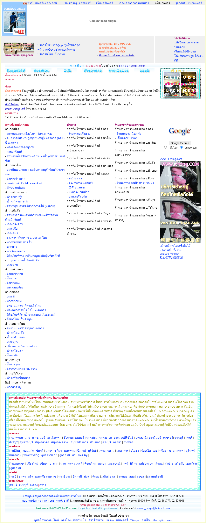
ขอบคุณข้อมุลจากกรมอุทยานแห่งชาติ (45, 500)
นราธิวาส (64, 476)
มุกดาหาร (122, 450)
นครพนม (69, 450)
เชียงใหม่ (32, 463)
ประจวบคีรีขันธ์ (123, 437)
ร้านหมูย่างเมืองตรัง (129, 133)
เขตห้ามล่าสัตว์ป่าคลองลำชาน (26, 183)
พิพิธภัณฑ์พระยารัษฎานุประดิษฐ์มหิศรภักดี (33, 255)
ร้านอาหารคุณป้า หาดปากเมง (135, 183)
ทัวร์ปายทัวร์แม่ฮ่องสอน (42, 3)
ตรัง (30, 476)
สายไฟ (146, 520)
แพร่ (125, 463)
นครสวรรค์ (75, 463)
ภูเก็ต (104, 476)
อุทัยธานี (15, 468)
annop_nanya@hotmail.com (153, 508)
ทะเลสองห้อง (15, 287)
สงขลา (141, 476)
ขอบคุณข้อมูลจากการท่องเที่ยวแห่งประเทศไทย (52, 496)
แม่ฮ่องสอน (146, 463)
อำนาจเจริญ (80, 455)
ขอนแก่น (29, 450)
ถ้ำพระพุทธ (14, 364)
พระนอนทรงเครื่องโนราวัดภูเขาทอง (29, 133)
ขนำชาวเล (76, 178)
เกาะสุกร (12, 341)
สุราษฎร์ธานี (155, 476)
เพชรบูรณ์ (114, 463)
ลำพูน (159, 463)
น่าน (63, 463)
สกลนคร (178, 450)
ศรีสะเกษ (165, 450)
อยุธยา (117, 442)
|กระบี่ (12, 476)
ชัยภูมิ (39, 450)
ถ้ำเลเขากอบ (15, 273)
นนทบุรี (79, 437)
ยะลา (113, 476)
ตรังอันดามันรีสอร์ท (81, 183)
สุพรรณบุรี (26, 442)
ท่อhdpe (134, 520)
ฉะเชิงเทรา (54, 437)
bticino (110, 520)
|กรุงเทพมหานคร (19, 437)
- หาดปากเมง (13, 301)
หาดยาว (12, 246)
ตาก (55, 463)
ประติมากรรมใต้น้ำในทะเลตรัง (26, 310)
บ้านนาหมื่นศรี (16, 187)
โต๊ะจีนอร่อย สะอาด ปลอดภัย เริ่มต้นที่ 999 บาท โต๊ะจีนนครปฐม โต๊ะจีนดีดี (189, 51)
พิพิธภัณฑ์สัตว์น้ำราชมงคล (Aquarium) (31, 314)
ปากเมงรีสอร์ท (78, 196)
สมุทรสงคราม (60, 442)
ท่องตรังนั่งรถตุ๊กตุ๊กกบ (20, 147)
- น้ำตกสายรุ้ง (13, 197)
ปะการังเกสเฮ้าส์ (79, 192)
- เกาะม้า (10, 296)
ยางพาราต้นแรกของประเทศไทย (27, 237)
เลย (155, 450)
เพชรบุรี (168, 437)
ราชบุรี (178, 437)
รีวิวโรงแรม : (97, 520)
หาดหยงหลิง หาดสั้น (19, 242)
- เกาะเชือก (12, 228)
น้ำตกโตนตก (15, 350)
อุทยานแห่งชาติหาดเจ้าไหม (24, 305)
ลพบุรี (189, 437)
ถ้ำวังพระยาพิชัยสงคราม (22, 369)
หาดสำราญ (14, 387)
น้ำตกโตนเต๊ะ (15, 332)
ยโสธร (135, 450)
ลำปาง (168, 463)
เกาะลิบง (12, 233)
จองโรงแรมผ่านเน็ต (73, 520)
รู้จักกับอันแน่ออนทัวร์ (188, 3)
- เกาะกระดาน (14, 224)
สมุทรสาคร (42, 442)
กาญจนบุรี (38, 437)
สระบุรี (106, 442)
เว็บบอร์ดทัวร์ (104, 3)
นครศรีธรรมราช (45, 476)
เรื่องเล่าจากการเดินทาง (134, 3)
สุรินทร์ (190, 450)
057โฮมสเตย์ (77, 187)
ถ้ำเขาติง (12, 355)
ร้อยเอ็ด (146, 450)
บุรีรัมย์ (92, 450)
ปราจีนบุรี (155, 437)
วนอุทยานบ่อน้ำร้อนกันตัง (23, 260)
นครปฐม (91, 437)
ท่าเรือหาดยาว (16, 251)
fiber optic (158, 520)
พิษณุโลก (90, 463)
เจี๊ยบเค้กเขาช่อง (127, 138)
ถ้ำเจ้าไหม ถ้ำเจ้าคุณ (20, 319)
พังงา (87, 476)
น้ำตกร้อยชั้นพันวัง (18, 378)
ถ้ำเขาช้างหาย (16, 178)
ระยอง (34, 485)
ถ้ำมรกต (12, 278)
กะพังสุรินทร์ (14, 151)
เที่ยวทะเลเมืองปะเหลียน (22, 346)
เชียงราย (45, 463)
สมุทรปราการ (79, 442)
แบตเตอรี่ (122, 520)
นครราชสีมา (54, 450)
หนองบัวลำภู (31, 455)
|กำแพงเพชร (17, 463)
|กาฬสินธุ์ (15, 450)
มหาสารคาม (106, 450)
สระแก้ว (95, 442)
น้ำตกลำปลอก (16, 337)
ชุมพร (22, 476)
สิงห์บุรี (13, 442)
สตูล (132, 476)
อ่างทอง (128, 442)
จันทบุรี (23, 485)
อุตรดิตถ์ (191, 463)
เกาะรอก (12, 264)
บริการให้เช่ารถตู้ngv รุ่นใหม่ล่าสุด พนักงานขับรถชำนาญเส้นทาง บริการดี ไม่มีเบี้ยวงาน (58, 50)
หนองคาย (15, 455)
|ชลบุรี (13, 485)
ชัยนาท (68, 437)
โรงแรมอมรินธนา (80, 133)
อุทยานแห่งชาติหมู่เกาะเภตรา (25, 328)
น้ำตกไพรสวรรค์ (17, 201)
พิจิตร (133, 463)
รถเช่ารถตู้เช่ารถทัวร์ (77, 3)
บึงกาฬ (81, 450)
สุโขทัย (179, 463)
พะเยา (102, 463)
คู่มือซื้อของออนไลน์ (46, 520)
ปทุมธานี (141, 437)
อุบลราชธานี (49, 455)
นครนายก (105, 437)
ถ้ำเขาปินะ (13, 283)
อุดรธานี (64, 455)
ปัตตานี (77, 476)
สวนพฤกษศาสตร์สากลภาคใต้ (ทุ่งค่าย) (31, 206)
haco (169, 520)
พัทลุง (95, 476)
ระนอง (123, 476)
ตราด (42, 485)
